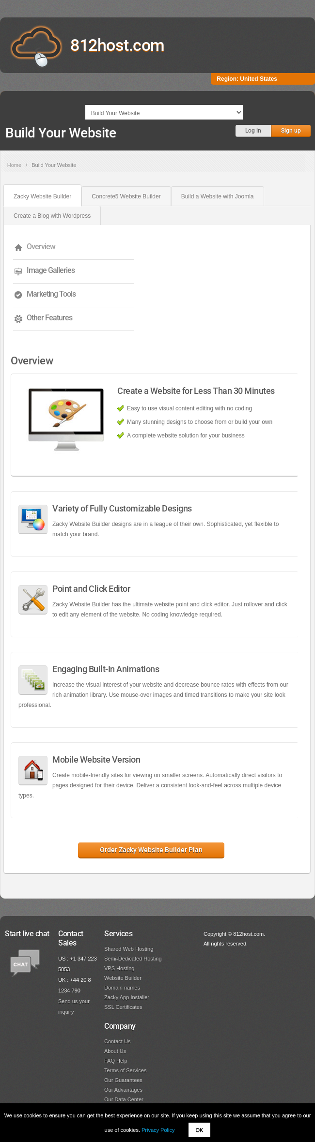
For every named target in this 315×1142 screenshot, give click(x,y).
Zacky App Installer (126, 997)
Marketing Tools (51, 294)
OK (200, 1130)
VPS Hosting (119, 968)
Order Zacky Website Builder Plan (151, 850)
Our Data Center (123, 1099)
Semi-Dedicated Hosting (133, 959)
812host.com (117, 45)
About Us (115, 1051)
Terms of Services (125, 1070)
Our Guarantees (123, 1080)
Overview (41, 246)
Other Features (49, 317)
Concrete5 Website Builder (126, 196)
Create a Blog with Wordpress (52, 215)
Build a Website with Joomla (217, 196)
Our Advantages (123, 1090)
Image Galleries (51, 270)
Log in (253, 130)
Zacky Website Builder (42, 196)
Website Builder (123, 978)
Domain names (122, 988)
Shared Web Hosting (128, 949)
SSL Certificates (123, 1007)
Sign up (291, 130)
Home (14, 165)
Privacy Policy (158, 1130)
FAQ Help (115, 1061)
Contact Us (117, 1041)
